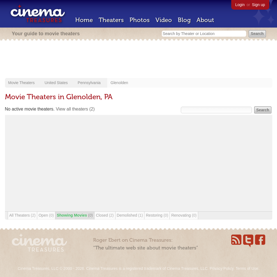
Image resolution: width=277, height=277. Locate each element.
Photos (140, 20)
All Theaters (22, 215)
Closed (105, 215)
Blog (184, 20)
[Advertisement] (138, 59)
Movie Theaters (21, 82)
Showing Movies (75, 215)
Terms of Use (246, 268)
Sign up (258, 4)
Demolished (130, 215)
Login (240, 4)
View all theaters (75, 109)
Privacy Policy (221, 268)
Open (46, 215)
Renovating (184, 215)
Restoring (157, 215)
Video (163, 20)
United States (56, 82)
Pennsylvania (89, 82)
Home (84, 20)
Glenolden (119, 82)
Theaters (111, 20)
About (205, 20)
